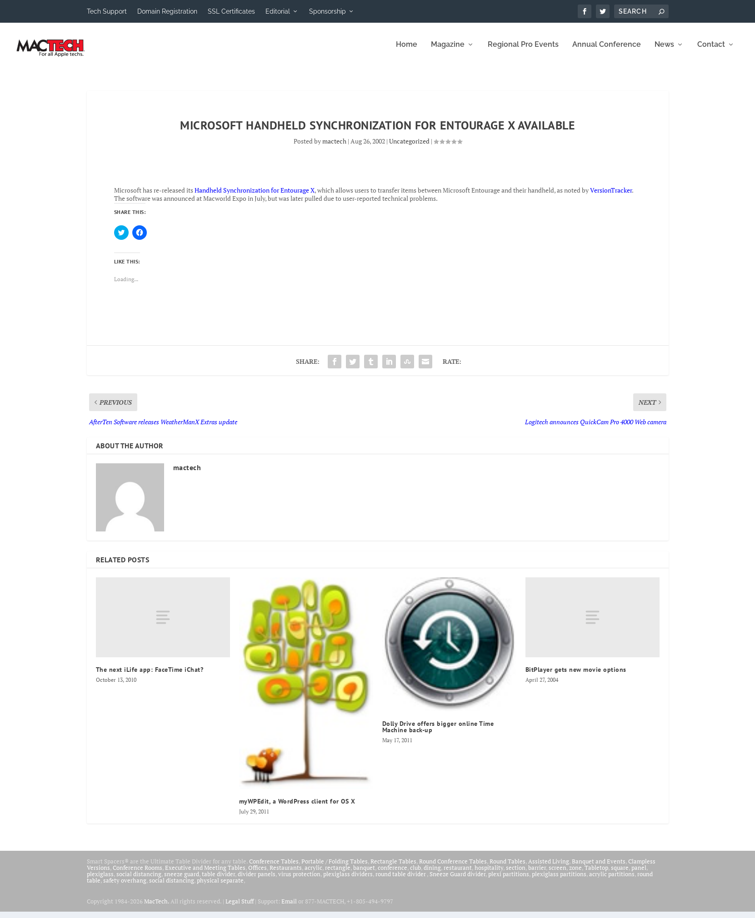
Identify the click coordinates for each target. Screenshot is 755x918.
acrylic (313, 874)
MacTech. (156, 907)
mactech (334, 147)
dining (432, 874)
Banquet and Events (598, 867)
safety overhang (124, 887)
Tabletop (596, 874)
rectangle (337, 874)
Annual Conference (606, 51)
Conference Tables (274, 867)
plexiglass (100, 880)
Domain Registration (167, 11)
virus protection (299, 880)
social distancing (138, 880)
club (415, 874)
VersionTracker (611, 196)
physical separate (220, 887)
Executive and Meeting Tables (205, 874)
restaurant (458, 874)
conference (392, 874)
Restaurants (286, 874)
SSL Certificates (231, 11)
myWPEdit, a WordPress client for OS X (297, 808)
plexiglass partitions (559, 880)
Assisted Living (548, 867)
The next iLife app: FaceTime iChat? (150, 676)
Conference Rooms (137, 874)
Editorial (277, 11)
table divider (218, 880)
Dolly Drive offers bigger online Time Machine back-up (438, 733)
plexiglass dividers (348, 880)
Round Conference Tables (453, 867)
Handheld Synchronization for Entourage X (255, 196)
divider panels (256, 880)
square (620, 874)
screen (557, 874)
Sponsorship (327, 11)
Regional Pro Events (523, 51)
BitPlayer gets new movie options (575, 676)
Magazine (448, 51)
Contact (711, 51)
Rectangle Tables (393, 867)
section (515, 874)
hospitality (489, 874)
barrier (537, 874)
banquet (364, 874)
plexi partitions (508, 880)
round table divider (401, 880)
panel (638, 874)
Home (406, 51)
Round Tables (507, 867)
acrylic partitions (612, 880)
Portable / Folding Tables (334, 867)
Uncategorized (409, 147)
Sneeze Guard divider (457, 880)
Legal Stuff (239, 907)
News (664, 51)
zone (575, 874)
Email (289, 907)
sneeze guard (181, 880)
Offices (257, 874)
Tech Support (107, 11)
